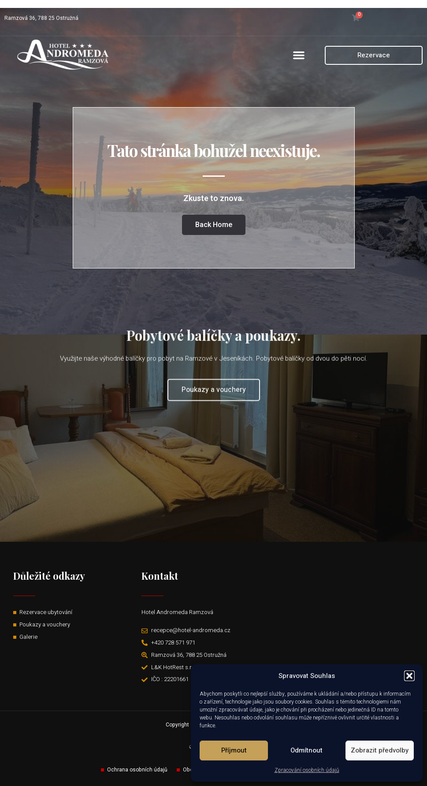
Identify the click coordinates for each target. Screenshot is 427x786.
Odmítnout (306, 750)
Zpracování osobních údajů (307, 770)
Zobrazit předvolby (379, 750)
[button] (409, 675)
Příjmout (234, 750)
